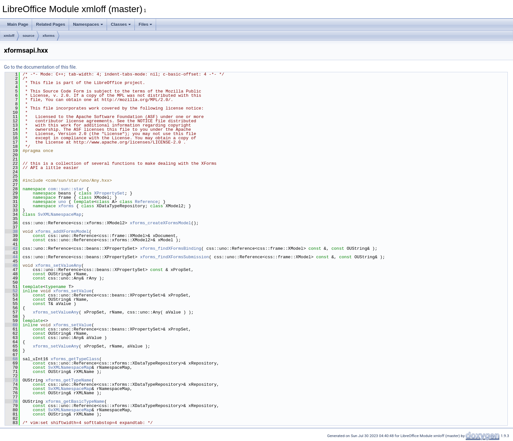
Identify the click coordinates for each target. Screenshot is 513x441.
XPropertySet (109, 193)
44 (11, 257)
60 (11, 325)
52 (11, 291)
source (28, 36)
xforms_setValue (72, 291)
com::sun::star (66, 189)
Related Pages (50, 24)
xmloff (9, 36)
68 (11, 359)
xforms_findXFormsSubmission (174, 257)
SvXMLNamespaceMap (59, 214)
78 (11, 401)
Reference (146, 202)
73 (11, 380)
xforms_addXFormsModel (62, 231)
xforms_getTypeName (68, 380)
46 (11, 265)
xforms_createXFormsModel (160, 223)
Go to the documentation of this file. (40, 67)
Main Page (17, 24)
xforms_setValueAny (58, 265)
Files (145, 24)
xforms (49, 36)
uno (62, 202)
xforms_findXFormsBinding (170, 248)
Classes (121, 24)
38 (11, 231)
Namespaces (88, 24)
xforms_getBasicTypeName (74, 401)
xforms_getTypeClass (75, 359)
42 (11, 248)
